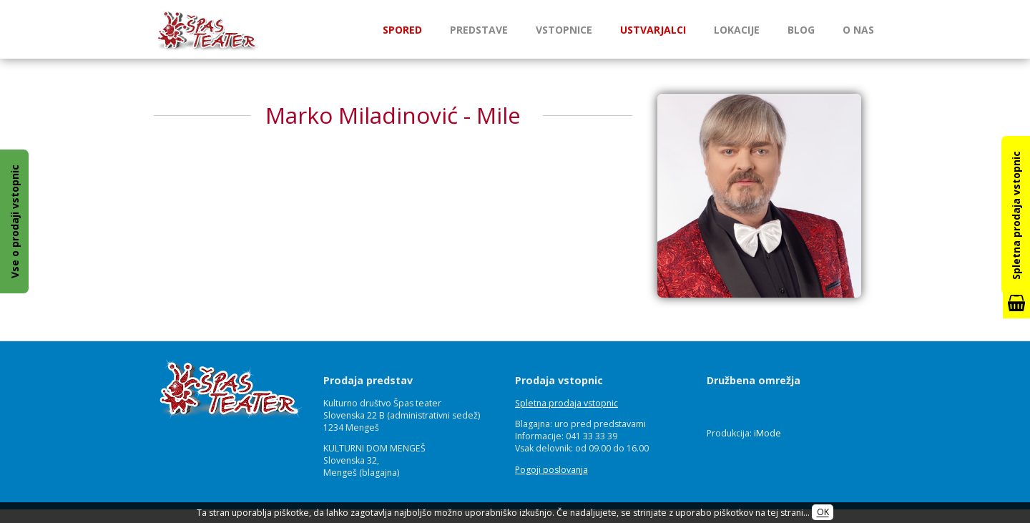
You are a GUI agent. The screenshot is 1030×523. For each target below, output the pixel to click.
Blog (801, 29)
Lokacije (737, 29)
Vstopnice (564, 29)
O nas (858, 29)
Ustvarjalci (653, 29)
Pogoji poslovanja (551, 470)
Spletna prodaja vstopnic (566, 403)
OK (823, 513)
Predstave (479, 29)
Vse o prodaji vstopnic (14, 221)
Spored (402, 29)
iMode (767, 433)
